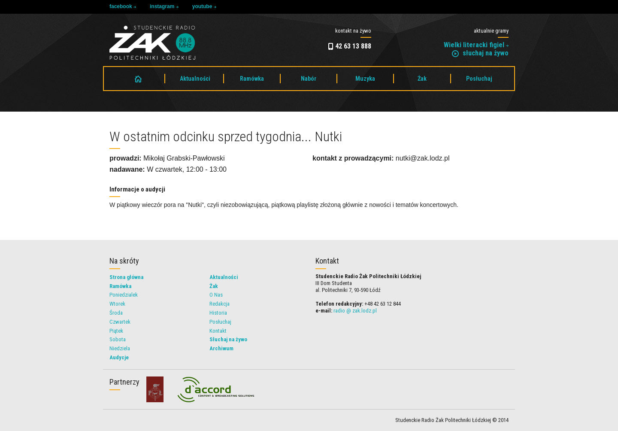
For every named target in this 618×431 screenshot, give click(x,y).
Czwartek (119, 322)
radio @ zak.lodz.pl (355, 310)
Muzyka (365, 78)
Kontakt (218, 331)
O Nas (216, 294)
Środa (116, 313)
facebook (122, 6)
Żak (422, 78)
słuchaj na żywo (480, 53)
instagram (164, 6)
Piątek (116, 331)
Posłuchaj (479, 78)
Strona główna (126, 277)
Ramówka (252, 78)
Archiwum (221, 348)
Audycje (119, 357)
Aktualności (195, 78)
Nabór (308, 78)
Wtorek (117, 303)
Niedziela (119, 348)
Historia (218, 313)
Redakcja (219, 303)
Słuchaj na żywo (228, 339)
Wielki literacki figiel (476, 45)
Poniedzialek (123, 294)
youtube (204, 6)
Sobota (117, 339)
